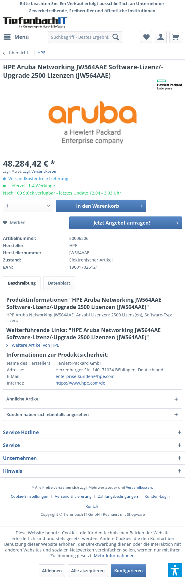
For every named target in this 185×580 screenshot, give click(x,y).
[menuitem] (16, 37)
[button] (175, 570)
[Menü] (16, 37)
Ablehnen (52, 570)
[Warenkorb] (175, 37)
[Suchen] (115, 37)
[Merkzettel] (146, 37)
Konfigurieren (128, 570)
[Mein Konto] (161, 37)
